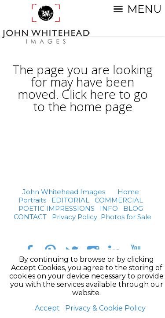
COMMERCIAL (119, 200)
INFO (109, 208)
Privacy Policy (74, 217)
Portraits (32, 200)
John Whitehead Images (63, 192)
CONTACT (30, 217)
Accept (47, 308)
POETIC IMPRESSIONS (56, 208)
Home (128, 192)
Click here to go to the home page (90, 100)
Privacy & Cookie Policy (105, 308)
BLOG (133, 208)
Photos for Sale (126, 217)
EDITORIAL (70, 200)
